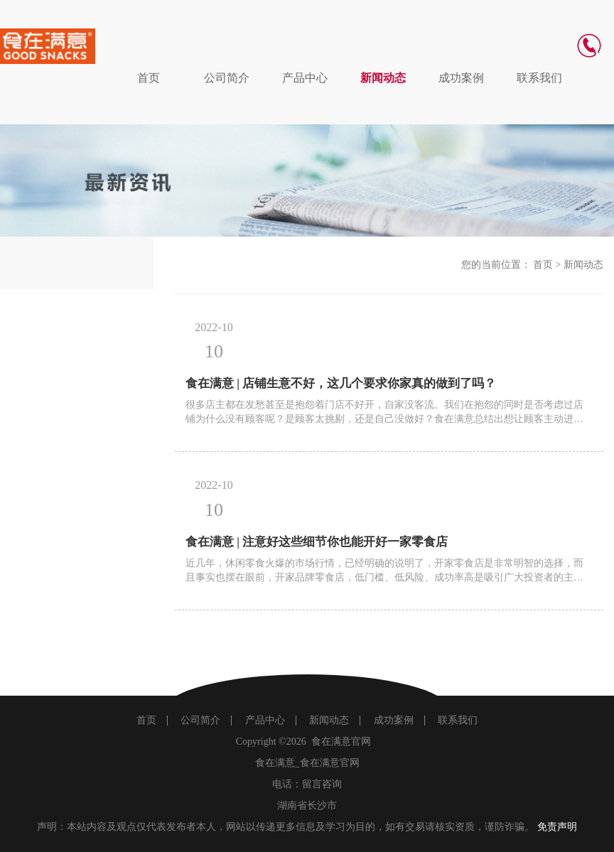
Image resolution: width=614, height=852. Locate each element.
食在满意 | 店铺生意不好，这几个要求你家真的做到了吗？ (340, 383)
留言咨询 (322, 784)
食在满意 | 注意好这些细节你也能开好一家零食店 (316, 542)
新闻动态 (383, 78)
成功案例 (461, 78)
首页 (148, 78)
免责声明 (557, 826)
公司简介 (226, 78)
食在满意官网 (341, 741)
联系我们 (539, 78)
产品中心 (305, 78)
